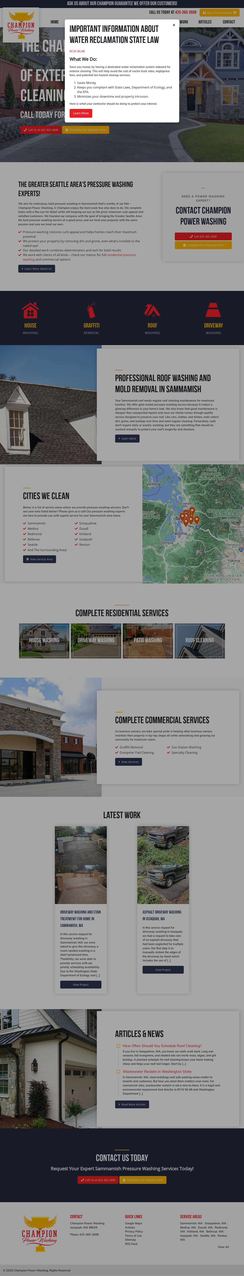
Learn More (81, 113)
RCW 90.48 (77, 51)
